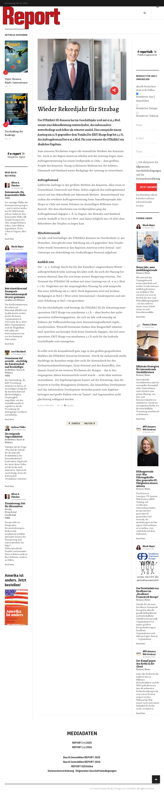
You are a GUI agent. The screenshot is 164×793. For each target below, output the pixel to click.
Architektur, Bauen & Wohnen (15, 371)
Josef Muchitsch (18, 351)
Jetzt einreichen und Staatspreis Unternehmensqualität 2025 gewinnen (16, 293)
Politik (7, 197)
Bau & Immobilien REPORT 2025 (81, 757)
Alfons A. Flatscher (15, 184)
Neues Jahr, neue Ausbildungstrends (146, 269)
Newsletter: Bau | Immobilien (145, 99)
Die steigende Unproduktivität (13, 435)
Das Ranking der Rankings (14, 133)
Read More (9, 238)
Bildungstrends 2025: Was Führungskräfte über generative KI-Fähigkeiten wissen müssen (147, 479)
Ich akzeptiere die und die (147, 170)
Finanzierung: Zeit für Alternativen (15, 505)
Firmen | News (143, 273)
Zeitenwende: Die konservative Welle (15, 193)
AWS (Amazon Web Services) (149, 428)
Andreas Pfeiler (18, 427)
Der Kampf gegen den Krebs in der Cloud (146, 663)
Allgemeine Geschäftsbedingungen (95, 770)
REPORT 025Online (82, 766)
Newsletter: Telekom (147, 116)
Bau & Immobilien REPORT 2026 (81, 761)
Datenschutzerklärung (148, 179)
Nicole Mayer (17, 246)
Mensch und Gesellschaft (10, 514)
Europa (8, 509)
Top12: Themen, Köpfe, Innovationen (16, 80)
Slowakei (70, 405)
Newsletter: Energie (147, 108)
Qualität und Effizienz (15, 300)
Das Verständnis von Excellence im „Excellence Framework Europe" (147, 593)
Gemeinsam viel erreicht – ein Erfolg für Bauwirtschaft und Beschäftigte (16, 363)
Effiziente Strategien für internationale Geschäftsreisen (147, 369)
